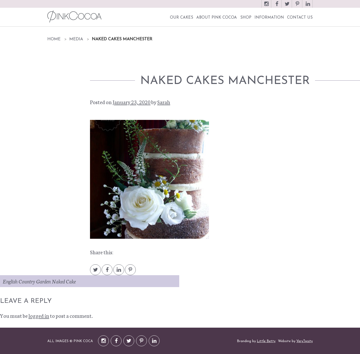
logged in (38, 315)
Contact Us (300, 18)
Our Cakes (181, 18)
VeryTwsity (304, 341)
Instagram (103, 340)
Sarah (163, 101)
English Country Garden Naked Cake (39, 281)
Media (76, 39)
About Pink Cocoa (216, 18)
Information (269, 18)
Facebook (116, 340)
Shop (245, 18)
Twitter (128, 340)
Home (54, 39)
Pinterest (141, 340)
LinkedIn (154, 340)
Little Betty (266, 341)
